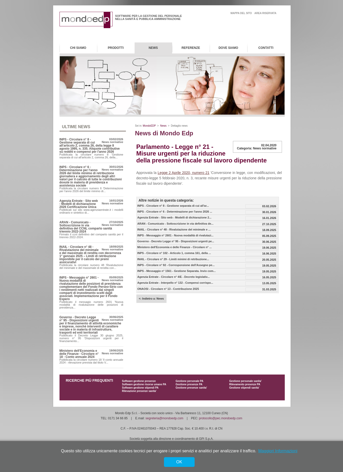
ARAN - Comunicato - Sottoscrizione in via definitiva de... (175, 223)
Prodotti (116, 48)
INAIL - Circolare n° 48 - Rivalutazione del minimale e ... (174, 229)
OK (179, 462)
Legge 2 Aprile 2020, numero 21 (183, 173)
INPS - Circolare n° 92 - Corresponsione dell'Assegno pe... (176, 265)
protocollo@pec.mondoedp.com (220, 418)
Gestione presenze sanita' (191, 387)
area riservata (265, 13)
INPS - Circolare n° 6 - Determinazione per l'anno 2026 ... (174, 211)
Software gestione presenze (139, 381)
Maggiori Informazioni (277, 451)
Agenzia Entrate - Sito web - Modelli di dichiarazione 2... (174, 217)
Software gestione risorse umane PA (144, 384)
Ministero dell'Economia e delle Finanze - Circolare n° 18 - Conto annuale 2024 (79, 354)
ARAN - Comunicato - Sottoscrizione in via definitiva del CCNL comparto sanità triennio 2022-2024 (86, 227)
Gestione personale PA (190, 381)
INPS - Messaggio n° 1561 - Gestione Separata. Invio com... (176, 271)
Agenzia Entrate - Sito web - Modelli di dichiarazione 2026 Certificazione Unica (79, 204)
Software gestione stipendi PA (140, 387)
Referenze (191, 48)
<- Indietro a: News (151, 298)
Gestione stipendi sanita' (244, 387)
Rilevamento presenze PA (245, 384)
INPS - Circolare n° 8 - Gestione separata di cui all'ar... (173, 205)
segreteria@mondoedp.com (164, 418)
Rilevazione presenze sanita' (139, 391)
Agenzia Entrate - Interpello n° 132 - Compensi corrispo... (175, 282)
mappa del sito (241, 13)
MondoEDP (149, 125)
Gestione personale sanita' (245, 381)
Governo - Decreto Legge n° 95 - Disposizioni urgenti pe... (175, 241)
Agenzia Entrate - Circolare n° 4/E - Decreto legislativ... (173, 277)
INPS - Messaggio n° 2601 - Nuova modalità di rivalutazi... (175, 235)
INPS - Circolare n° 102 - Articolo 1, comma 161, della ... (174, 253)
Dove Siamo (228, 48)
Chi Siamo (78, 48)
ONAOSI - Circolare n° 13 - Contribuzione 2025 (168, 289)
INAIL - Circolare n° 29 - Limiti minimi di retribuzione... (173, 259)
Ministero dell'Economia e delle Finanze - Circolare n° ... (174, 247)
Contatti (266, 48)
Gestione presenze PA (189, 384)
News (153, 48)
